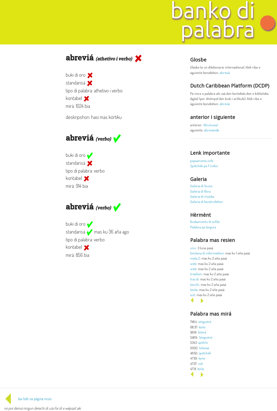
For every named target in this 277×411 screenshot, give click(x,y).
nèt (200, 363)
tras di (194, 279)
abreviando (211, 130)
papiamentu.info (201, 160)
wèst (193, 263)
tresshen (196, 273)
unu (193, 247)
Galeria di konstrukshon (206, 201)
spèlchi (203, 342)
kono (202, 358)
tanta (193, 289)
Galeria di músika (202, 196)
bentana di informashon (207, 253)
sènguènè (204, 321)
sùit (192, 294)
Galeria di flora (200, 191)
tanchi (194, 284)
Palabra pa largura (203, 227)
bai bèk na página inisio (28, 398)
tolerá (202, 332)
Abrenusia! (210, 124)
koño (202, 327)
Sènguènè (205, 337)
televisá (204, 347)
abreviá (225, 72)
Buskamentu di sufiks (205, 221)
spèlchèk (205, 353)
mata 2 (195, 258)
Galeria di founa (201, 185)
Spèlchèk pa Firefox (204, 165)
